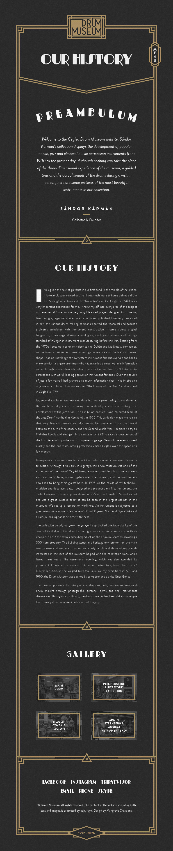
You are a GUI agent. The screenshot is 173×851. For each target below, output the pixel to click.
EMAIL (67, 791)
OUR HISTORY (86, 59)
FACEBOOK (54, 782)
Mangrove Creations (119, 810)
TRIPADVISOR (116, 782)
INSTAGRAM (83, 782)
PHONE (86, 791)
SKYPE (105, 791)
